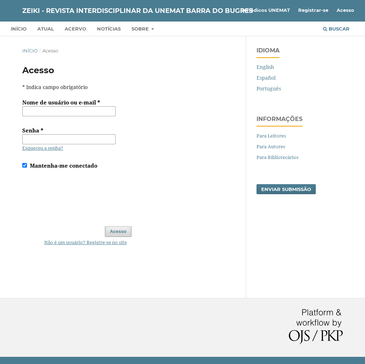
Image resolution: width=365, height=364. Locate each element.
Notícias (109, 29)
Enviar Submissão (286, 189)
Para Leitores (271, 135)
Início (19, 29)
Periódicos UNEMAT (265, 10)
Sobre (140, 29)
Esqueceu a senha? (42, 148)
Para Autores (271, 146)
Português (269, 88)
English (265, 67)
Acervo (75, 29)
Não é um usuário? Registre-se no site (85, 242)
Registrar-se (313, 10)
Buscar (336, 29)
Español (266, 77)
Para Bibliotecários (278, 157)
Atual (45, 29)
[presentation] (76, 194)
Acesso (345, 10)
